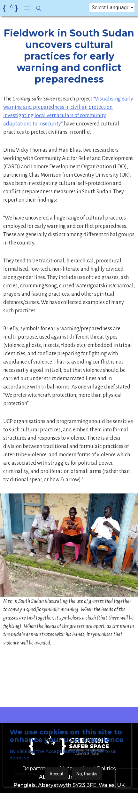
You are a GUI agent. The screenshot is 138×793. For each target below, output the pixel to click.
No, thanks (86, 773)
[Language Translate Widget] (112, 7)
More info (25, 774)
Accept (57, 773)
